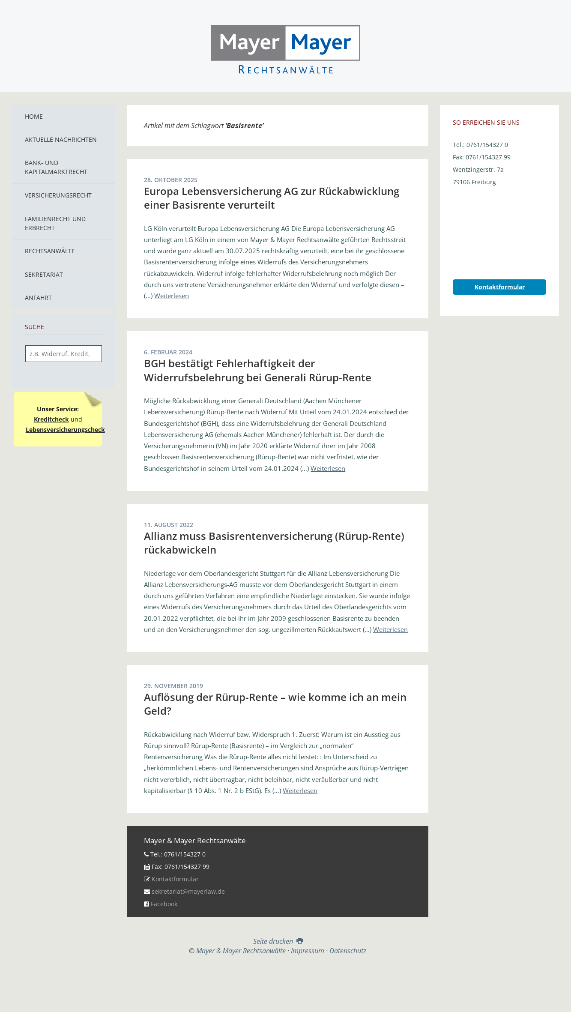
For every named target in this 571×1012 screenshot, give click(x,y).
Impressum (307, 950)
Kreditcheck (51, 419)
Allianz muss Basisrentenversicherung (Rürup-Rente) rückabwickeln (274, 543)
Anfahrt (38, 297)
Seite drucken (277, 941)
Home (34, 116)
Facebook (164, 904)
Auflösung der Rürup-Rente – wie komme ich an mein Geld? (275, 704)
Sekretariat (44, 274)
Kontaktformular (175, 879)
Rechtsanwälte (50, 251)
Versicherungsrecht (58, 195)
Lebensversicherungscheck (65, 429)
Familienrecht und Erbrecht (55, 223)
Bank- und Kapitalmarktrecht (56, 167)
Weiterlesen (171, 295)
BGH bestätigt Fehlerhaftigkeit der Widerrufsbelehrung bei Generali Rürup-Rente (257, 370)
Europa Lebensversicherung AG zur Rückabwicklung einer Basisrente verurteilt (271, 198)
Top (277, 976)
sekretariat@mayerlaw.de (188, 891)
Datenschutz (347, 950)
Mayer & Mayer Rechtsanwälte (286, 48)
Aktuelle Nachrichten (61, 139)
